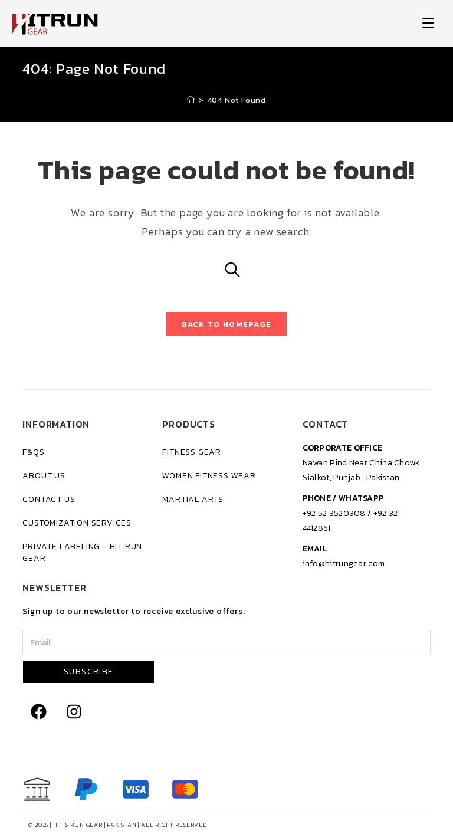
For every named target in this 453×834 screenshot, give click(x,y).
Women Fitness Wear (208, 475)
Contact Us (48, 499)
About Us (43, 475)
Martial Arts (193, 499)
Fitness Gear (191, 452)
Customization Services (77, 523)
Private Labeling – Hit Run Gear (82, 552)
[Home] (191, 100)
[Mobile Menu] (428, 23)
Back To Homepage (227, 324)
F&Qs (33, 452)
